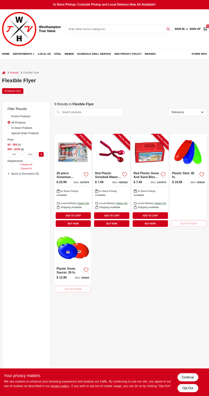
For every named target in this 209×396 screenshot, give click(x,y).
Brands (150, 53)
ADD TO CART (73, 215)
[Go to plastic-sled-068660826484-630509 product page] (188, 181)
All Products (18, 123)
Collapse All (26, 164)
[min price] (14, 154)
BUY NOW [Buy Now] (73, 223)
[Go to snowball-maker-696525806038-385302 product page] (111, 181)
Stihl (57, 53)
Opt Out (187, 388)
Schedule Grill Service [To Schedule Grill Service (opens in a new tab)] (94, 53)
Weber (69, 53)
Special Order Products (25, 133)
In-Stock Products (21, 128)
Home (6, 53)
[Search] (168, 29)
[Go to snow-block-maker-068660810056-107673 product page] (150, 181)
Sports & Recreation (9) (25, 173)
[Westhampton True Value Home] (19, 29)
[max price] (30, 154)
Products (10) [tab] (13, 91)
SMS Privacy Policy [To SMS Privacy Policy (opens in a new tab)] (128, 53)
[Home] (4, 73)
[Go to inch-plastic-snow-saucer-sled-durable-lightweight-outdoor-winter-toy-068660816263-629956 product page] (73, 262)
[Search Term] (119, 29)
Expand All (26, 168)
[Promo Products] (9, 116)
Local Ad (44, 53)
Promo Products (20, 116)
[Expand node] (9, 173)
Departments (22, 53)
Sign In (179, 28)
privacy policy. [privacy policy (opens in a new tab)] (60, 386)
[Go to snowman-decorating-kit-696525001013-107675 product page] (73, 181)
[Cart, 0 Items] (205, 29)
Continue (188, 377)
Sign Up (195, 28)
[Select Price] (41, 154)
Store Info (199, 53)
